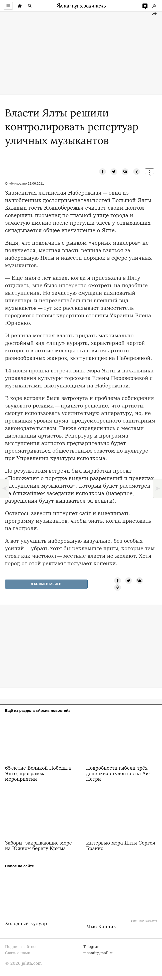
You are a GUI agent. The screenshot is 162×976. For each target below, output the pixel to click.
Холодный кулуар (26, 923)
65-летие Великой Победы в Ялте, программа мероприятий (38, 773)
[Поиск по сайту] (29, 6)
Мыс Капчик (101, 926)
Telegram (91, 946)
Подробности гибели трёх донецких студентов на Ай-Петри (118, 773)
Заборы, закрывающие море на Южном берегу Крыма (38, 845)
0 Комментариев (46, 584)
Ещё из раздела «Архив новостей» (37, 710)
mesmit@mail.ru (98, 953)
